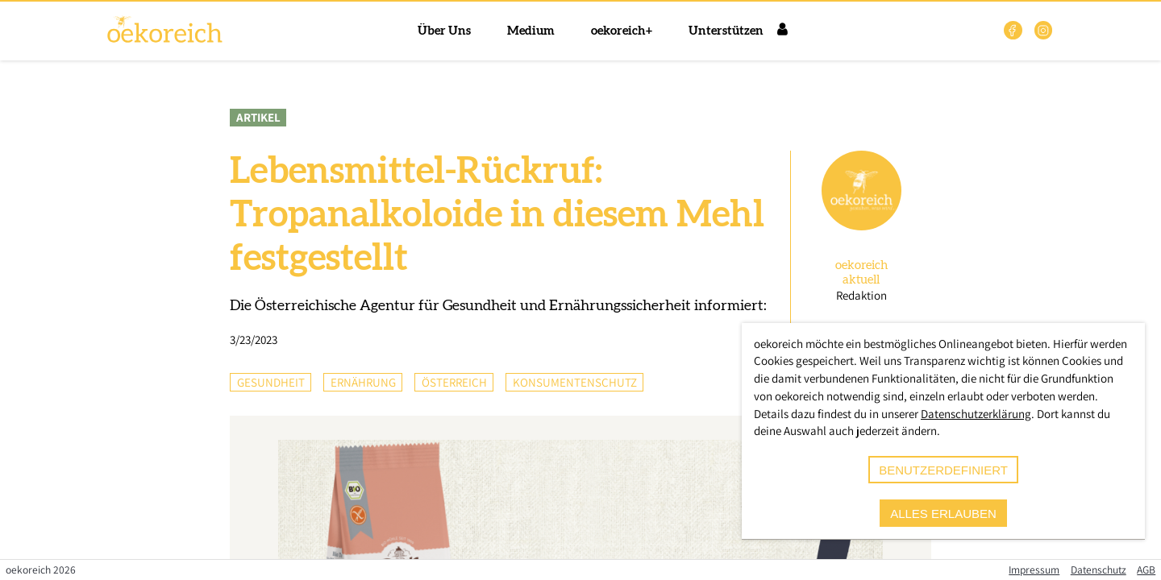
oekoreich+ (621, 31)
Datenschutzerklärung (976, 413)
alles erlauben (943, 513)
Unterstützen (726, 31)
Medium (531, 31)
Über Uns (444, 31)
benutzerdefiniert (943, 470)
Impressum (1034, 569)
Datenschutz (1098, 569)
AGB (1146, 569)
